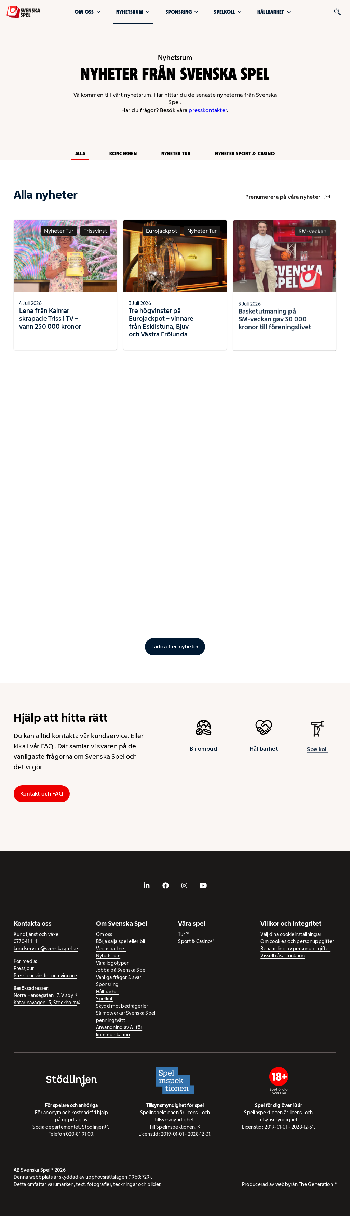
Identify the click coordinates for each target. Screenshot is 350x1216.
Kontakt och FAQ (41, 793)
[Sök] (337, 12)
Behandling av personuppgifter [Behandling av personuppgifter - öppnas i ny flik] (295, 948)
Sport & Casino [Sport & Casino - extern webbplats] (194, 941)
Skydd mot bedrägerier (122, 1006)
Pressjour (24, 968)
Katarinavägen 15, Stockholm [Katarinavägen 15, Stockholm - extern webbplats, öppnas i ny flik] (45, 1002)
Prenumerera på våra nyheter (287, 197)
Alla (80, 153)
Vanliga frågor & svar (119, 977)
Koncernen (122, 153)
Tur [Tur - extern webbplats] (181, 934)
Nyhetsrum (133, 12)
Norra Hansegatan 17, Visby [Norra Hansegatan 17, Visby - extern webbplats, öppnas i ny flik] (43, 995)
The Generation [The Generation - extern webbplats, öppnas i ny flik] (316, 1184)
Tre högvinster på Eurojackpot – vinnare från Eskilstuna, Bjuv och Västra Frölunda (161, 329)
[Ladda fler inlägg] (175, 646)
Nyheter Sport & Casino (245, 153)
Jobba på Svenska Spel (121, 970)
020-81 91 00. (80, 1134)
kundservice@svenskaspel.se (46, 948)
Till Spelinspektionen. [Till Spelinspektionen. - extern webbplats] (172, 1127)
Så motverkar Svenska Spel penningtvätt (126, 1016)
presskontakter (208, 110)
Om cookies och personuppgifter (297, 941)
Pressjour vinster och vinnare (45, 975)
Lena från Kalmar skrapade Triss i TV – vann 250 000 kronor (50, 324)
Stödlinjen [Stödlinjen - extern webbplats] (93, 1127)
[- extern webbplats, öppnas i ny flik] (147, 885)
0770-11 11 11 (26, 941)
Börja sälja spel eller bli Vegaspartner (120, 945)
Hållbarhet (274, 12)
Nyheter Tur (176, 153)
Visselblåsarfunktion (282, 956)
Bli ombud (203, 755)
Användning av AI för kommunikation (119, 1031)
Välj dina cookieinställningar (290, 934)
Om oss (88, 12)
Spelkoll (228, 12)
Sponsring (182, 12)
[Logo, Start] (23, 12)
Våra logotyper (112, 963)
